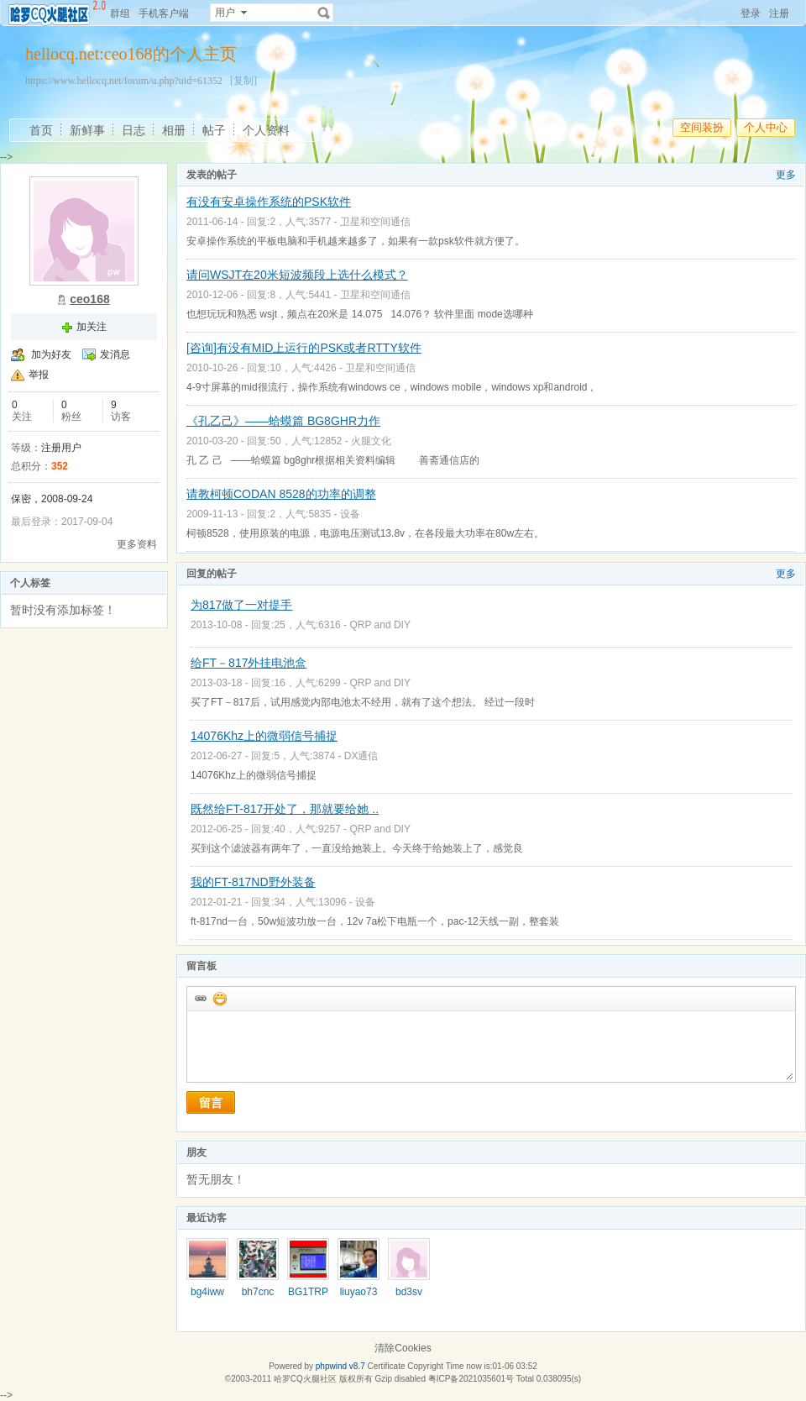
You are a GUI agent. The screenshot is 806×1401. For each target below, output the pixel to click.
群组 (120, 13)
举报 (39, 374)
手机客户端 (164, 13)
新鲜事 (87, 130)
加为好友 (51, 354)
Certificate (386, 1366)
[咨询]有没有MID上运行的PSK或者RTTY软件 (303, 347)
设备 (350, 514)
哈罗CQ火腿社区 (305, 1378)
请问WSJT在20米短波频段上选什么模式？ (297, 274)
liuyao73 (359, 1292)
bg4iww (207, 1292)
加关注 (91, 327)
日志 (133, 130)
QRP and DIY (379, 625)
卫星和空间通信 (375, 222)
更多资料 (137, 544)
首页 (41, 130)
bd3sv (408, 1292)
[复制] (243, 81)
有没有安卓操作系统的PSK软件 (268, 201)
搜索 (324, 12)
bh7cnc (258, 1292)
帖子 (214, 130)
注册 (779, 13)
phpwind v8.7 (340, 1366)
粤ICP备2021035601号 (471, 1378)
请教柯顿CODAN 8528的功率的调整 (281, 494)
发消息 (115, 354)
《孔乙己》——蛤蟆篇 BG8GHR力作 (283, 421)
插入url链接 (199, 997)
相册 (174, 130)
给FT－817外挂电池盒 (248, 662)
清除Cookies (402, 1348)
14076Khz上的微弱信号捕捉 (264, 735)
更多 (786, 175)
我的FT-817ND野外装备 (253, 882)
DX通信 (361, 756)
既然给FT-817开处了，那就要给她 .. (285, 809)
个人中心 (766, 127)
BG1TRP (308, 1292)
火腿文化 (371, 441)
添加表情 (219, 997)
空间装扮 (702, 127)
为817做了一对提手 (241, 604)
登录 (751, 13)
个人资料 (266, 130)
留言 (210, 1103)
